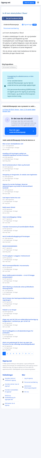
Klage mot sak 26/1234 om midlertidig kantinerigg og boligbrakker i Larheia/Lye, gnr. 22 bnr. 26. (20, 361)
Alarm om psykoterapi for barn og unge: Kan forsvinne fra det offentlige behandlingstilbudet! (19, 384)
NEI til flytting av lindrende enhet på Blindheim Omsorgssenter (18, 329)
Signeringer (29, 66)
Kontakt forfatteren (9, 108)
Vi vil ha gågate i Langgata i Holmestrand (16, 297)
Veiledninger (8, 416)
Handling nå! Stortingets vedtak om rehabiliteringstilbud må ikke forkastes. (16, 195)
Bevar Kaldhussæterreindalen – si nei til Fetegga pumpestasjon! (18, 317)
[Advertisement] (20, 30)
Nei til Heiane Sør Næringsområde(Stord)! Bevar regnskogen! (18, 340)
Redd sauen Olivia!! (9, 248)
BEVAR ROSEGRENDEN (10, 287)
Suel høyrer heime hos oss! (11, 239)
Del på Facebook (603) (12, 59)
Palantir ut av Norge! (9, 351)
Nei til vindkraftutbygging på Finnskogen (16, 278)
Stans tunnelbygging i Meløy (12, 258)
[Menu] (38, 2)
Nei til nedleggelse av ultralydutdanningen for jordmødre (18, 373)
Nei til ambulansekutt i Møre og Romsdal (16, 206)
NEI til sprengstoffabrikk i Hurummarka (16, 307)
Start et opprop (29, 2)
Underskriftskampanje (11, 66)
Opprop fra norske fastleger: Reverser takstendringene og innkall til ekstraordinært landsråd (18, 227)
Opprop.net (5, 2)
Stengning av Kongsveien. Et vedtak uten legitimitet (20, 216)
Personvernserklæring (11, 70)
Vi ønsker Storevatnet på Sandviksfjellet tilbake (18, 268)
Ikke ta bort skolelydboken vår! (13, 185)
